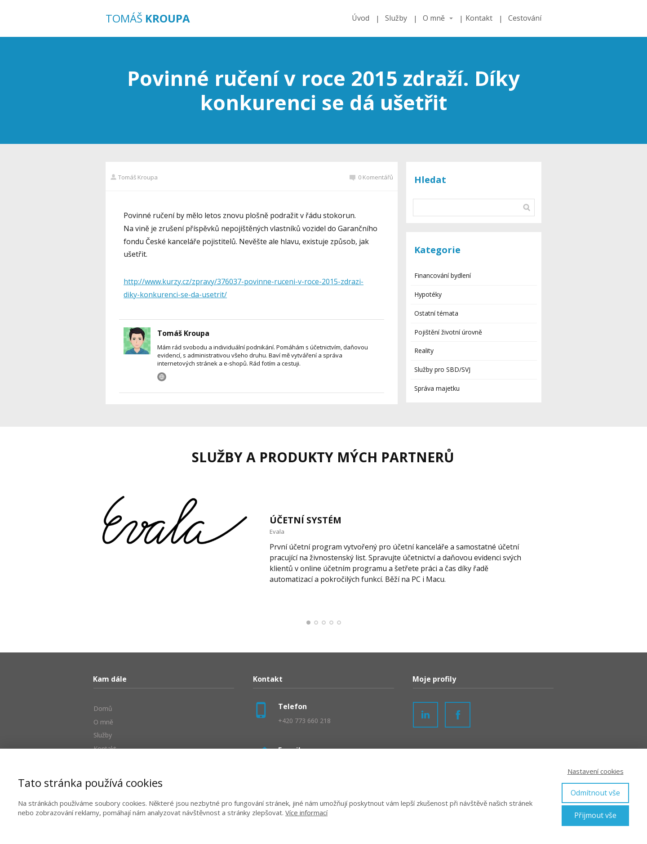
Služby (396, 18)
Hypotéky (428, 294)
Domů (102, 708)
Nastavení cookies (595, 771)
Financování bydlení (442, 275)
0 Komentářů (371, 177)
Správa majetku (437, 388)
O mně (434, 18)
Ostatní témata (436, 313)
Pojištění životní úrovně (448, 332)
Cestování (524, 18)
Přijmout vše (595, 815)
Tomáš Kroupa (134, 177)
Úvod (360, 18)
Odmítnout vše (595, 793)
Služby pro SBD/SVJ (442, 369)
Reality (424, 350)
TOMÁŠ (148, 18)
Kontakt (478, 18)
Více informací (306, 812)
